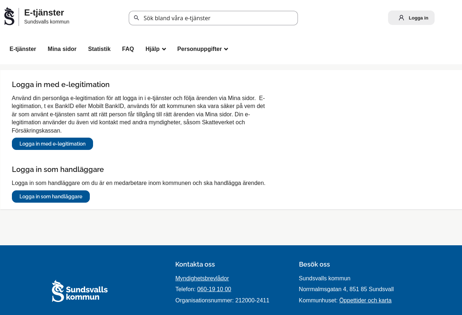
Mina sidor (62, 49)
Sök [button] (136, 18)
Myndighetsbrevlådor (202, 278)
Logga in (411, 17)
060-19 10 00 (214, 289)
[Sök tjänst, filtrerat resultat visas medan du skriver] (213, 18)
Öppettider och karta (365, 300)
